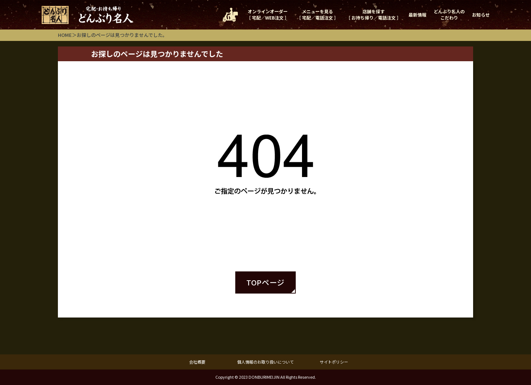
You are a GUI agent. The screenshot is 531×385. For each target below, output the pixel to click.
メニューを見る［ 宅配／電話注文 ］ (317, 14)
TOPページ (265, 282)
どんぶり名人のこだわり (449, 14)
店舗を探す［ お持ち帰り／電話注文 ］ (373, 14)
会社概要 (197, 362)
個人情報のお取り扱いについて (265, 362)
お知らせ (481, 14)
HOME (65, 34)
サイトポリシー (334, 362)
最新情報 (417, 14)
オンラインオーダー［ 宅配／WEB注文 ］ (267, 14)
